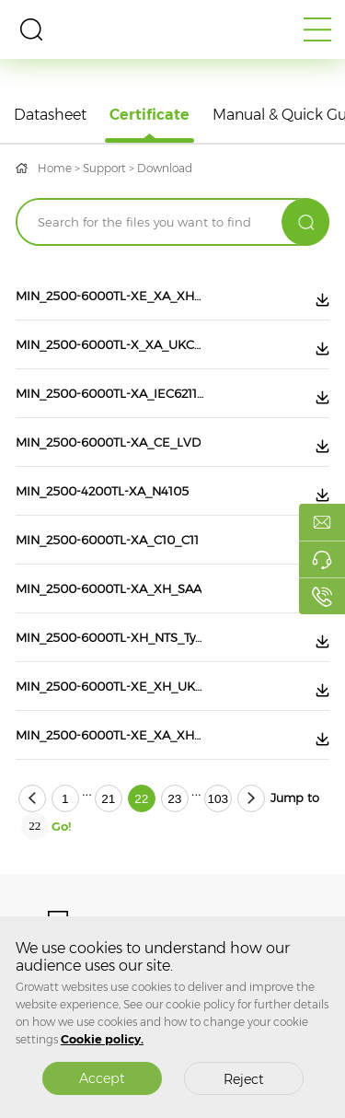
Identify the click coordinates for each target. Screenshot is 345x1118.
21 (108, 799)
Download (164, 168)
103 (217, 799)
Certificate (149, 114)
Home (55, 168)
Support (104, 168)
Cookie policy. (102, 1039)
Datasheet (50, 114)
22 (141, 799)
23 (174, 799)
